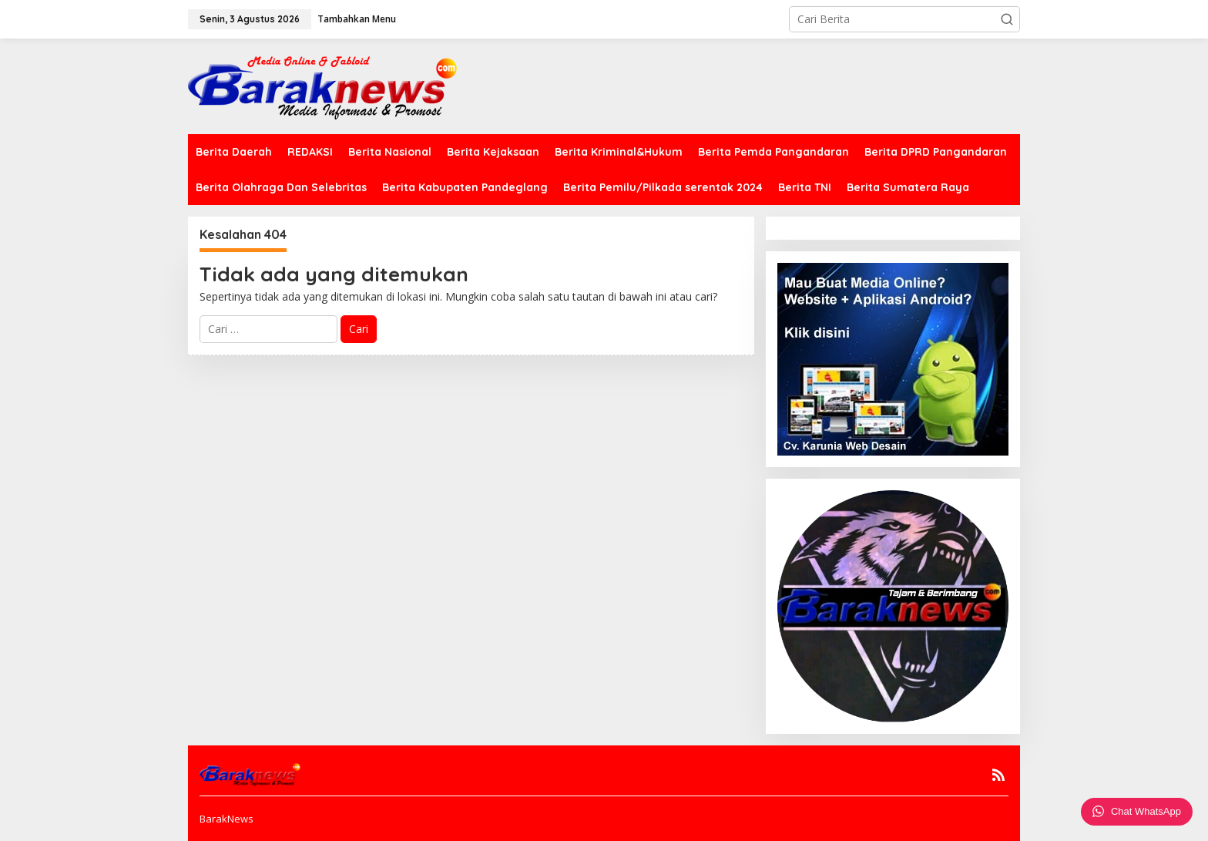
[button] (1007, 19)
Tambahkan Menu (356, 18)
